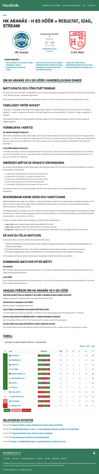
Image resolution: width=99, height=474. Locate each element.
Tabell (8, 70)
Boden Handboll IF (18, 374)
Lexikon (39, 459)
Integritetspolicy (27, 459)
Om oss (47, 459)
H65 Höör (14, 369)
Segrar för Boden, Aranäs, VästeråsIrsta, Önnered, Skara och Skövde (38, 425)
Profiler (55, 459)
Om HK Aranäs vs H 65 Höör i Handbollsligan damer (26, 63)
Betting (7, 459)
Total (93, 346)
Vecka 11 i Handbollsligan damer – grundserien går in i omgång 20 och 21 (39, 441)
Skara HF (14, 365)
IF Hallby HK (15, 392)
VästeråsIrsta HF (18, 378)
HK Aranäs (15, 401)
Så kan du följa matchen (15, 67)
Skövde (14, 383)
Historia (15, 459)
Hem (4, 15)
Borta (88, 346)
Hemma (82, 346)
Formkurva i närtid (13, 65)
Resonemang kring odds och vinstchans (81, 65)
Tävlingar (91, 5)
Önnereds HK (16, 360)
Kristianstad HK (17, 396)
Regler (63, 459)
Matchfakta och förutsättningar (49, 63)
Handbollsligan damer (71, 5)
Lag (83, 5)
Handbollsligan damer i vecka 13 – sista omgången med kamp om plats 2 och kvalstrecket (46, 429)
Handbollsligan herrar (51, 5)
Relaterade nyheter (44, 70)
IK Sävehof (15, 355)
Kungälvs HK (16, 406)
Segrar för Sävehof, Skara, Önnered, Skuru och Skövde (32, 433)
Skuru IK (14, 387)
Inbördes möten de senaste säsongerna (51, 65)
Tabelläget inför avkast (75, 63)
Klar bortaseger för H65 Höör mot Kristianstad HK (31, 437)
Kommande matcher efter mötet (48, 67)
